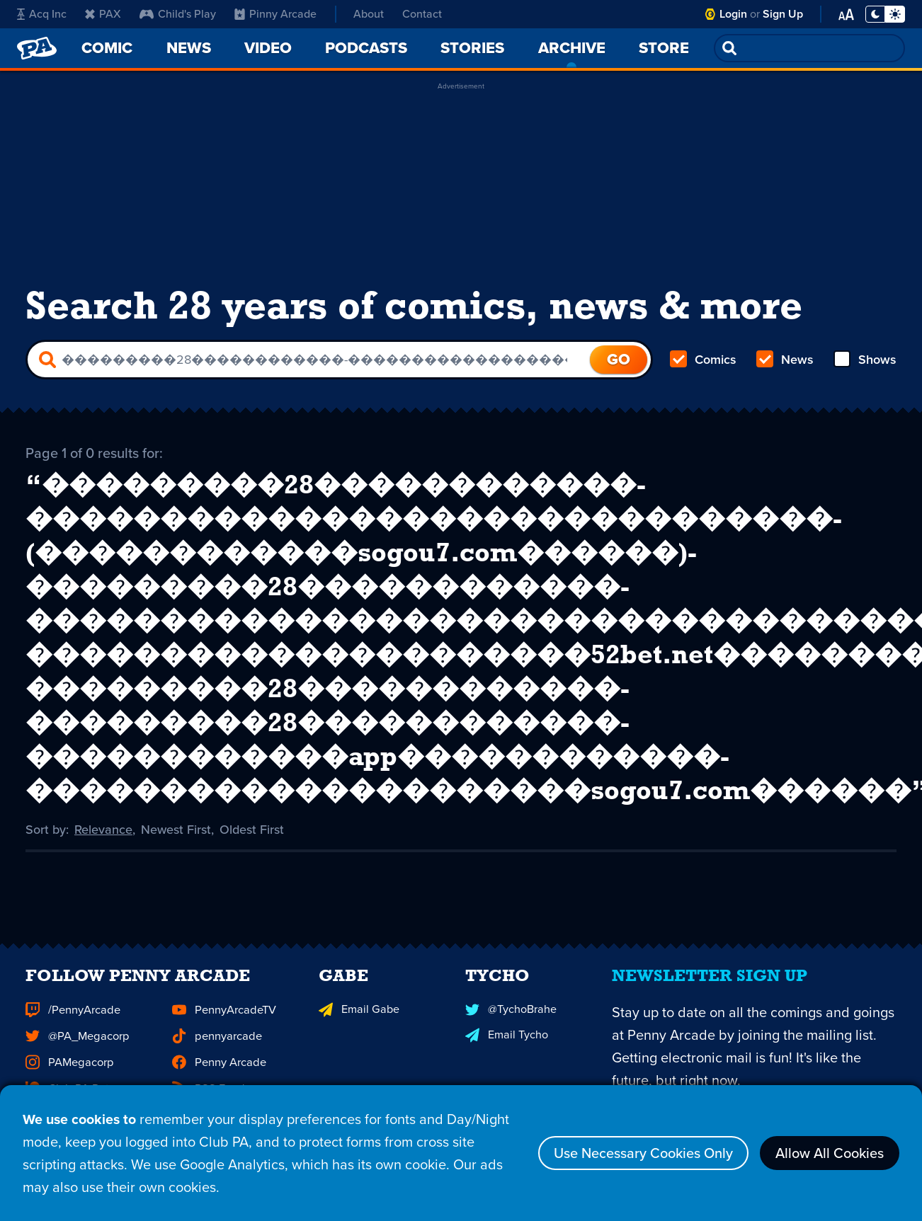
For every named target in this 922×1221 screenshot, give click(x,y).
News (785, 359)
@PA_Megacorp (76, 1056)
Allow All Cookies (829, 1153)
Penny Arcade (218, 1082)
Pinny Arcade (273, 14)
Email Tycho (506, 1056)
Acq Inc (40, 14)
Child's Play (177, 14)
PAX (103, 14)
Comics (703, 359)
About (367, 14)
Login (735, 14)
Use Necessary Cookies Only (643, 1153)
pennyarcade (216, 1056)
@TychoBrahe (510, 1030)
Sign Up (783, 14)
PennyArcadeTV (223, 1030)
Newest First (176, 828)
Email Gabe (358, 1030)
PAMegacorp (68, 1082)
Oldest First (252, 828)
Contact (423, 14)
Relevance (103, 828)
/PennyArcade (72, 1030)
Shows (865, 359)
